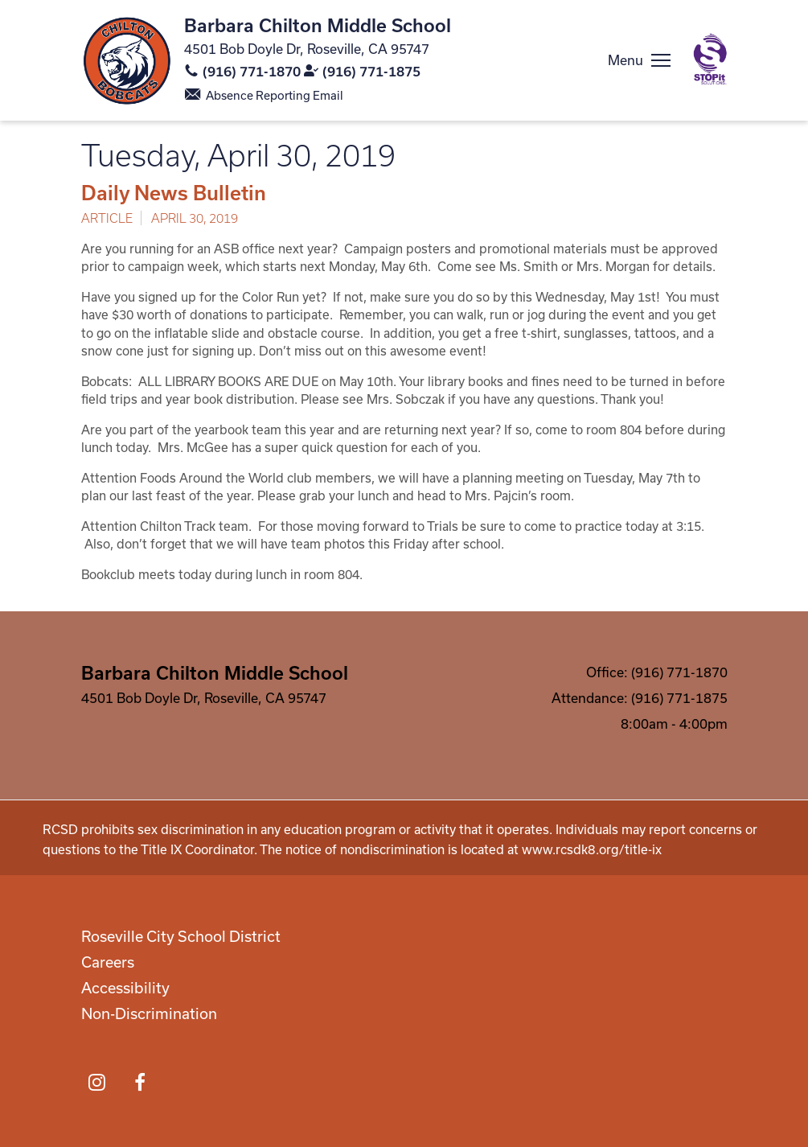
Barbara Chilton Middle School (317, 24)
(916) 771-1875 (371, 71)
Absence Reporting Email (274, 95)
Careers (107, 962)
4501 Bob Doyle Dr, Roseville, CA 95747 (306, 48)
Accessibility (125, 988)
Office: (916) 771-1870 (657, 672)
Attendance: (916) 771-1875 (640, 697)
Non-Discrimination (149, 1013)
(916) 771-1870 (252, 71)
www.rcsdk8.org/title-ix (592, 849)
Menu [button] (625, 60)
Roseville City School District (181, 936)
